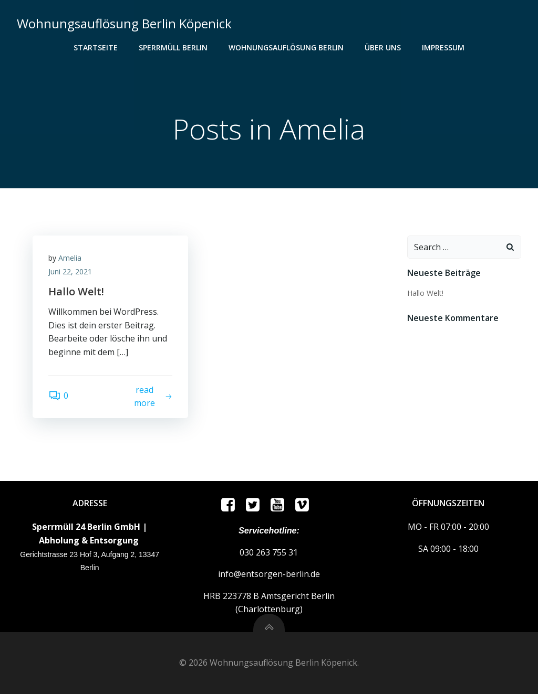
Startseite (96, 47)
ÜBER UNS (383, 47)
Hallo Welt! (425, 293)
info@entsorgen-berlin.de (269, 574)
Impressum (443, 47)
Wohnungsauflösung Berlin (286, 47)
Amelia (69, 258)
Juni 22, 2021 (70, 271)
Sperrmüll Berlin (173, 47)
